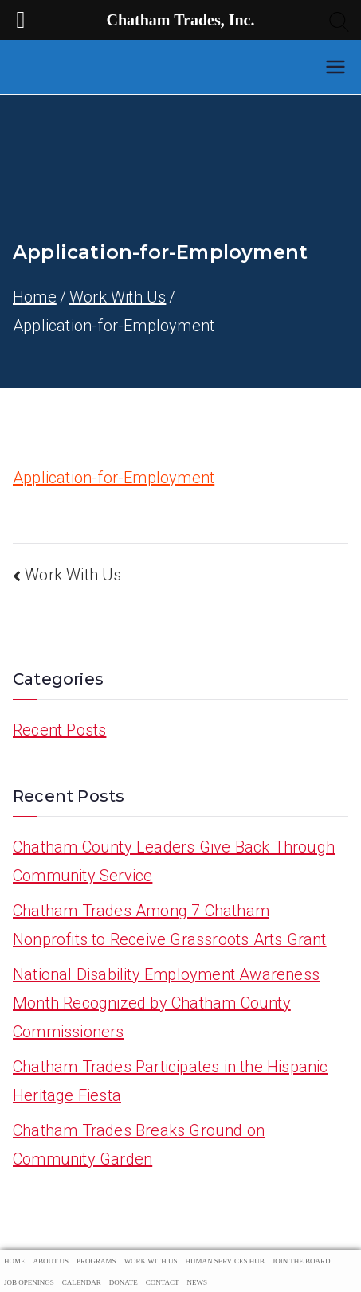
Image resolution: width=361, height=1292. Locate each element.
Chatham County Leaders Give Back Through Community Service (174, 861)
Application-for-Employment (113, 477)
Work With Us (73, 574)
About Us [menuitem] (51, 1261)
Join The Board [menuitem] (302, 1261)
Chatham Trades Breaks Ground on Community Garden (139, 1145)
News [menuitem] (197, 1282)
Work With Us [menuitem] (151, 1261)
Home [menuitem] (15, 1261)
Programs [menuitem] (96, 1261)
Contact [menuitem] (162, 1282)
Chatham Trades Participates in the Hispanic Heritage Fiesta (170, 1081)
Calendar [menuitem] (81, 1282)
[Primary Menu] (335, 67)
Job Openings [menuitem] (29, 1282)
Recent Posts (59, 730)
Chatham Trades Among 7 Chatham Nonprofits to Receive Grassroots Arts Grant (170, 925)
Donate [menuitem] (123, 1282)
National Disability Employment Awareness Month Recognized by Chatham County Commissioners (166, 1003)
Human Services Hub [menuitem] (224, 1261)
